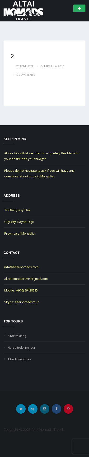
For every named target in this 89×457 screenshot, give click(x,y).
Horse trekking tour (21, 347)
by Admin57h (24, 66)
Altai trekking (17, 336)
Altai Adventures (19, 359)
